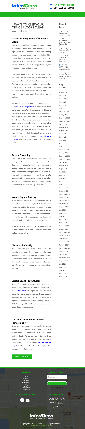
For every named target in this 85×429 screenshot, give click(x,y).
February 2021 (64, 188)
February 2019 (64, 245)
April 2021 (62, 181)
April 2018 (62, 273)
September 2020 (64, 204)
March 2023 (63, 108)
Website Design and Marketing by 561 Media (41, 425)
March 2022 (63, 146)
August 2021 (63, 169)
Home (26, 376)
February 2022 (64, 150)
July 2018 (62, 264)
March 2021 (63, 185)
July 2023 (62, 96)
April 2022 (62, 143)
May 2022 (62, 140)
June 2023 (62, 99)
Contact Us (26, 389)
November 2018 (64, 251)
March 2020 (63, 223)
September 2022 (64, 127)
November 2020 (64, 197)
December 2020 (64, 194)
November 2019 (64, 235)
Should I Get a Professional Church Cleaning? (65, 33)
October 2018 (64, 254)
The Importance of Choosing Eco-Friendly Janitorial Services (65, 75)
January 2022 (63, 153)
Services (26, 380)
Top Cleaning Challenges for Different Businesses (64, 58)
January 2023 (63, 115)
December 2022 (64, 118)
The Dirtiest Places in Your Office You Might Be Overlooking (64, 67)
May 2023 (62, 102)
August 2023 (63, 92)
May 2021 (62, 178)
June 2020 (62, 213)
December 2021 (64, 156)
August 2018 (63, 261)
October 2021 (64, 162)
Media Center (26, 387)
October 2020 (64, 200)
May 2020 (62, 216)
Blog (26, 385)
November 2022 (64, 121)
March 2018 (63, 277)
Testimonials (26, 383)
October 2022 (64, 124)
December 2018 (64, 248)
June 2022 (62, 137)
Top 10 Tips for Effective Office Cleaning (65, 50)
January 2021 (63, 191)
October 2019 (64, 239)
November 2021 (64, 159)
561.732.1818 (64, 5)
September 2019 (64, 242)
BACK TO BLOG (21, 356)
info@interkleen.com (57, 408)
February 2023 (64, 112)
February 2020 (64, 226)
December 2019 (64, 232)
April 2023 (62, 105)
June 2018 (62, 267)
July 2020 (62, 210)
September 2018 (64, 258)
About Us (26, 378)
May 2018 (62, 270)
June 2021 (62, 175)
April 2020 (62, 220)
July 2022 (62, 134)
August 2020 (63, 207)
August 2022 (63, 131)
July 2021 (62, 172)
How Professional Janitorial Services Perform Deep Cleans (65, 42)
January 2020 (63, 229)
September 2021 (64, 166)
